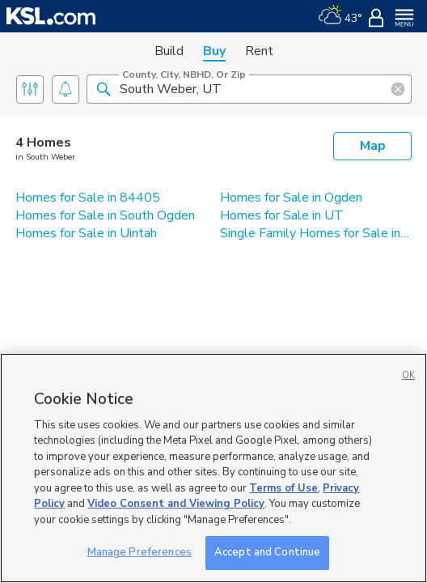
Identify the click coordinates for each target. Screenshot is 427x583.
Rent (259, 51)
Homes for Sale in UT (282, 215)
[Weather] (340, 16)
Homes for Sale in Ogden (291, 197)
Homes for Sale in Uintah (86, 233)
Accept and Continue (267, 552)
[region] (213, 468)
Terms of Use (283, 488)
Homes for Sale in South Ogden (105, 215)
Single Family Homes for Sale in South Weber (316, 233)
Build (169, 51)
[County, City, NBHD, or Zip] (249, 89)
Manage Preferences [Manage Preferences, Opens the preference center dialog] (139, 552)
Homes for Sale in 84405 (87, 197)
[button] (103, 88)
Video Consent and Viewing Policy (175, 503)
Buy (214, 51)
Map (373, 146)
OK (408, 375)
